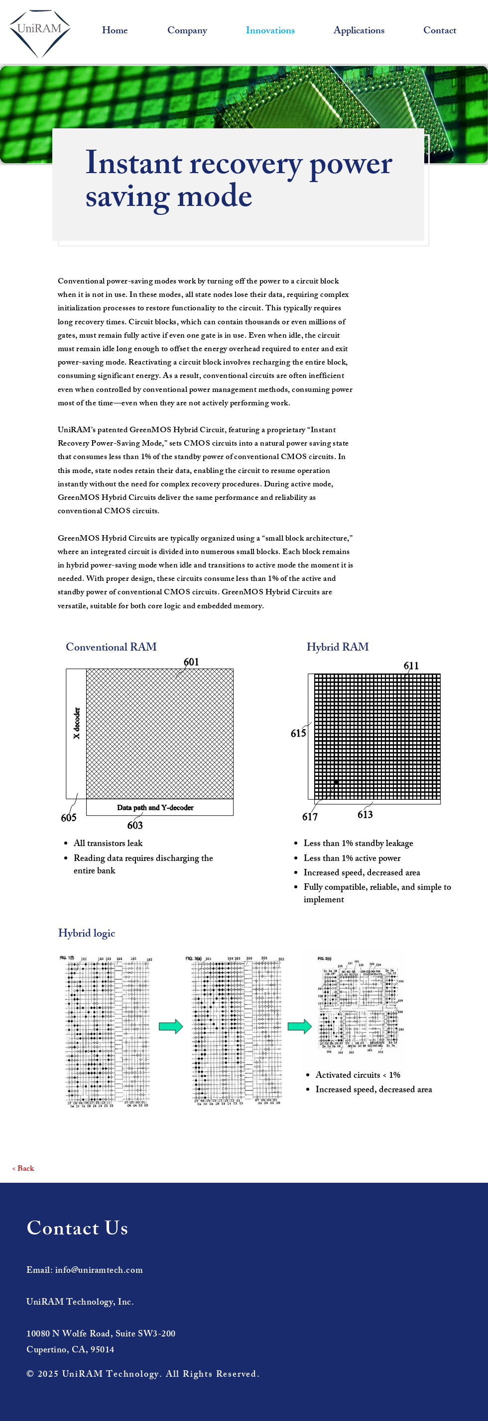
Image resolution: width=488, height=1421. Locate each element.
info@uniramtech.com (99, 1271)
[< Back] (22, 1170)
